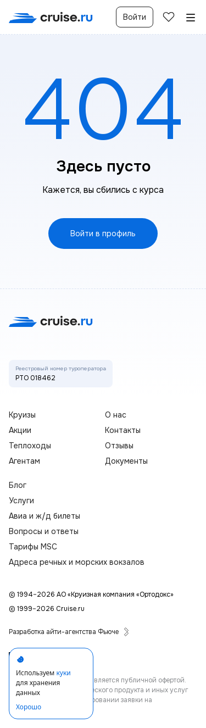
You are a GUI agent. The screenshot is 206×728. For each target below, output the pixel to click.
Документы (126, 461)
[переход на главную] (51, 17)
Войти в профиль (103, 233)
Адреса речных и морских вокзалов (76, 562)
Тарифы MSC (33, 547)
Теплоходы (30, 446)
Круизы (22, 415)
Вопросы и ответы (44, 531)
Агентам (24, 461)
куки (63, 672)
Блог (17, 485)
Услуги (21, 500)
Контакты (123, 430)
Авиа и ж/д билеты (44, 516)
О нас (115, 415)
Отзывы (119, 446)
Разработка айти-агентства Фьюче (69, 631)
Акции (20, 430)
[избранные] (168, 17)
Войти (134, 17)
